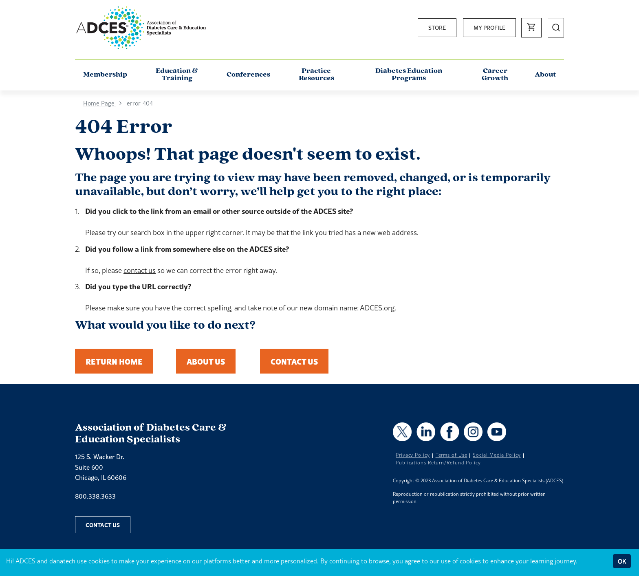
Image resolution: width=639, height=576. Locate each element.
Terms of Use (451, 455)
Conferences (248, 75)
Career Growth (495, 74)
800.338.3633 (95, 496)
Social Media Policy (496, 455)
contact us (139, 270)
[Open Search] (556, 27)
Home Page (99, 103)
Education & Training (177, 74)
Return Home (114, 361)
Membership (105, 75)
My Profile (489, 28)
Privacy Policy (413, 455)
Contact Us (294, 361)
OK (622, 561)
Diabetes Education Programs (408, 74)
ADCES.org (377, 308)
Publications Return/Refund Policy (438, 462)
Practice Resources (316, 74)
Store (437, 28)
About (545, 75)
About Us (206, 361)
